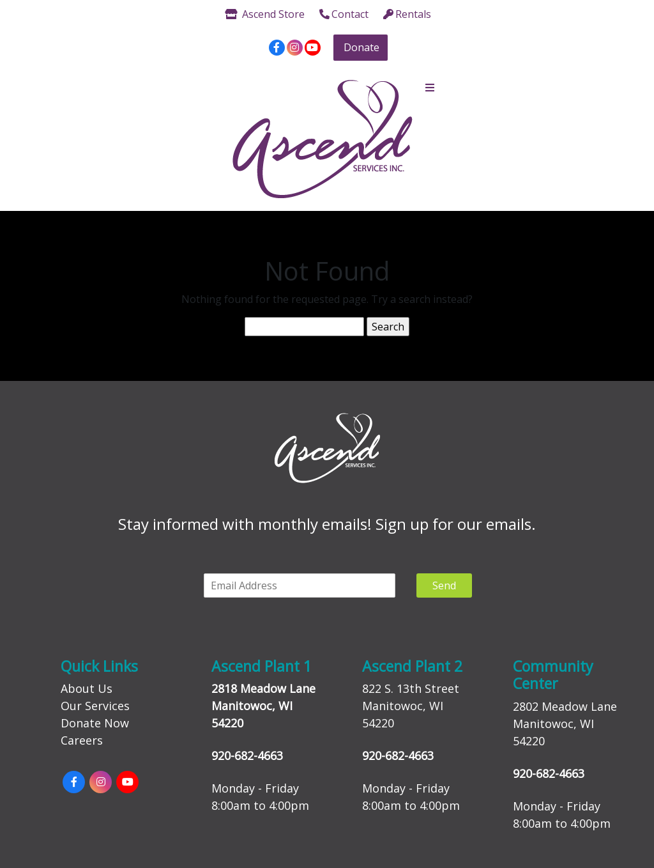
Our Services (95, 705)
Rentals (407, 14)
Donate (361, 47)
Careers (82, 740)
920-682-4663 (247, 755)
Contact (344, 14)
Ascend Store (265, 14)
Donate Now (95, 723)
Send (444, 585)
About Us (86, 688)
